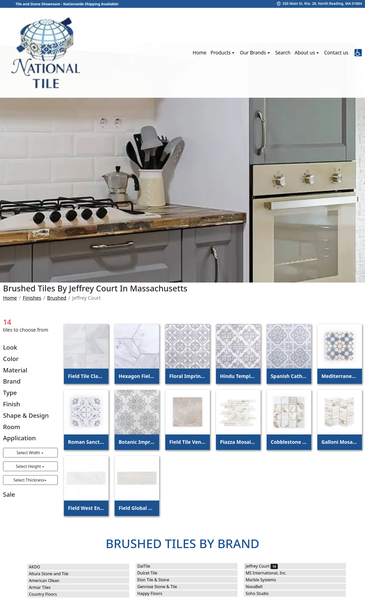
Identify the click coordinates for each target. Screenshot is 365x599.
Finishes (32, 297)
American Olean (47, 580)
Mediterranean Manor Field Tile (339, 376)
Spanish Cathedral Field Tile (289, 376)
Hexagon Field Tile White (137, 376)
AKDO (39, 567)
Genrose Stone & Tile (161, 586)
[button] (358, 52)
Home (200, 52)
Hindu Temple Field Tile (238, 376)
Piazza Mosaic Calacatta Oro (238, 441)
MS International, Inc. (269, 573)
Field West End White (86, 508)
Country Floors (46, 594)
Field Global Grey (137, 508)
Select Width (28, 452)
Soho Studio (260, 593)
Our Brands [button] (253, 52)
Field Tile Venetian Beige (187, 441)
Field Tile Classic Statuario (86, 376)
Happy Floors (153, 593)
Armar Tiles (43, 587)
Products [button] (221, 52)
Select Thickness (28, 480)
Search (282, 52)
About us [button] (305, 52)
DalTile (147, 566)
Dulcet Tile (151, 573)
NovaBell (257, 586)
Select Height (29, 466)
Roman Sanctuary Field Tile (86, 441)
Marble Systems (265, 580)
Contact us (336, 52)
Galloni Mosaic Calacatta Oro (339, 441)
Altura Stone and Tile (52, 573)
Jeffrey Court (262, 566)
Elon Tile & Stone (156, 580)
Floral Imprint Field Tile (187, 376)
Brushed (56, 297)
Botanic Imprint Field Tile (137, 441)
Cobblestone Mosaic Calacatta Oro (289, 441)
